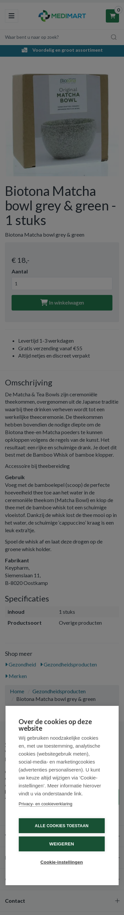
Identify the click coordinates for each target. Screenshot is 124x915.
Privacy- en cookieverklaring (45, 803)
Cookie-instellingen (61, 862)
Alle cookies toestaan (61, 826)
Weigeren (61, 843)
